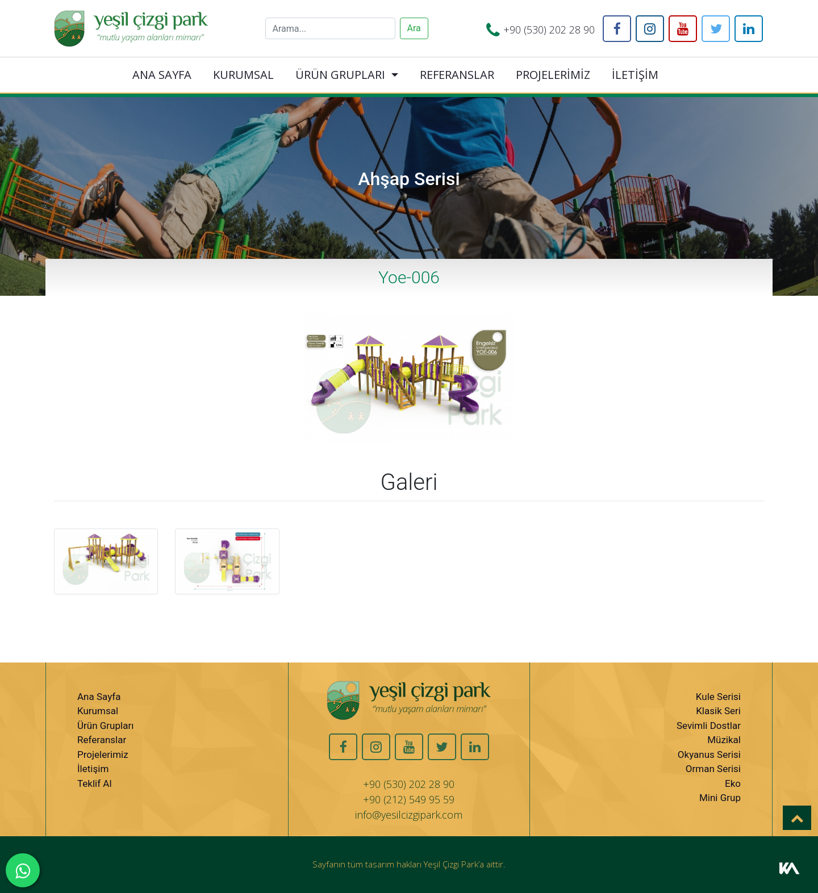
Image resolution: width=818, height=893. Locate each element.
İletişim (92, 768)
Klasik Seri (718, 710)
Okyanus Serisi (709, 754)
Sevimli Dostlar (709, 725)
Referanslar (101, 739)
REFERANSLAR (457, 74)
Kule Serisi (718, 696)
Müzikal (724, 739)
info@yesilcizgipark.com (408, 814)
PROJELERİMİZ (553, 74)
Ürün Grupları (105, 725)
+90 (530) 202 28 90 (549, 29)
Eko (733, 783)
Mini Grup (720, 797)
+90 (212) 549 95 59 (408, 799)
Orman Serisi (713, 768)
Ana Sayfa (98, 696)
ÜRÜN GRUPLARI (340, 74)
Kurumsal (97, 710)
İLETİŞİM (635, 74)
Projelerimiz (102, 754)
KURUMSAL (243, 74)
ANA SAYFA (161, 74)
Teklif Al (94, 783)
